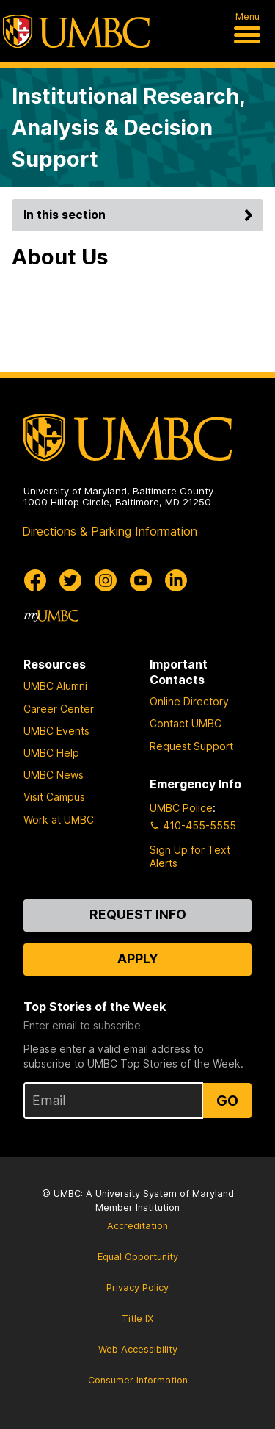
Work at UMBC (58, 819)
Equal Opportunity (138, 1256)
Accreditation (137, 1225)
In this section (140, 214)
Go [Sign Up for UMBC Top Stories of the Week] (227, 1100)
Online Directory (189, 701)
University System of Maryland (164, 1193)
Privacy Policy (137, 1287)
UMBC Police (181, 808)
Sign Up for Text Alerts (190, 856)
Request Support (191, 746)
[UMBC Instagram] (105, 580)
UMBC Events (56, 730)
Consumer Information (138, 1380)
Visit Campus (54, 797)
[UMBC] (76, 31)
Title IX (137, 1318)
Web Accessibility (137, 1349)
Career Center (58, 708)
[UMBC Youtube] (141, 580)
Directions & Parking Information (109, 531)
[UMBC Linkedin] (176, 580)
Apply (137, 958)
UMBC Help (51, 752)
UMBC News (53, 775)
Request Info (137, 914)
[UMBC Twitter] (70, 580)
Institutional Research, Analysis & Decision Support (128, 127)
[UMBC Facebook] (35, 580)
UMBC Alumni (55, 686)
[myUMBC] (51, 616)
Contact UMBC (185, 723)
